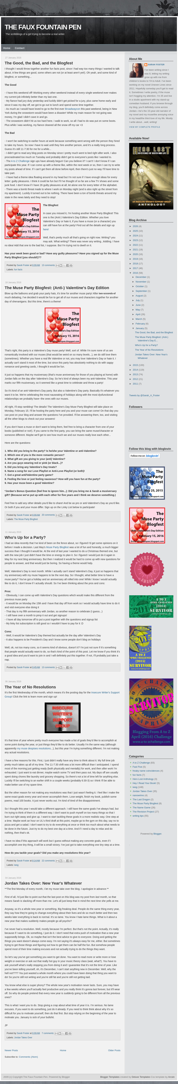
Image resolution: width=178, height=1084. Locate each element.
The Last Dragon (141, 799)
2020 (135, 254)
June (138, 305)
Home (6, 48)
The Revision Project (143, 811)
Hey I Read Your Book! (144, 783)
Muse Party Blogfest (57, 547)
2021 (135, 249)
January (140, 328)
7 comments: (48, 1033)
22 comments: (49, 860)
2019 (135, 259)
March (139, 319)
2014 (135, 369)
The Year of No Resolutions (30, 687)
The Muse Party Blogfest (26, 519)
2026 (135, 226)
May (138, 309)
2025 (135, 231)
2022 (135, 245)
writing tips (138, 815)
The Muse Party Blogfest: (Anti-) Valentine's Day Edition (57, 288)
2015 (135, 365)
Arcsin (171, 1077)
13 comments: (49, 265)
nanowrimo (138, 795)
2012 (135, 379)
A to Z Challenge (20, 161)
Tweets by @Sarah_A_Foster (144, 395)
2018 (135, 263)
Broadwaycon (72, 108)
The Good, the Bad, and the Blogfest (39, 63)
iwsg (16, 865)
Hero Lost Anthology (143, 779)
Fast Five (137, 766)
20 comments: (49, 515)
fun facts (18, 269)
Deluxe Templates (141, 1077)
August (139, 295)
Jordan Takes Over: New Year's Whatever (43, 883)
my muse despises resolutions (34, 748)
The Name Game (142, 807)
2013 (135, 374)
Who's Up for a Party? (25, 537)
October (140, 286)
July (138, 300)
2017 (135, 268)
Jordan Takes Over (23, 1037)
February (140, 323)
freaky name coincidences (146, 770)
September (141, 291)
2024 (135, 235)
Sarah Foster (156, 65)
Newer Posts (11, 1050)
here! (46, 229)
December (141, 277)
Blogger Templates (110, 1077)
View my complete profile (144, 127)
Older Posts (114, 1050)
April (138, 314)
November (141, 281)
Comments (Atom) (28, 1056)
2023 (135, 240)
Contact (19, 48)
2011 (135, 383)
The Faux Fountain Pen (43, 27)
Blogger (157, 833)
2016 (135, 273)
